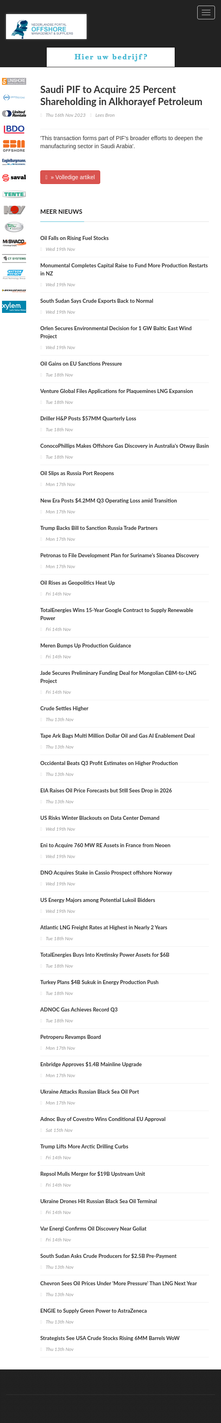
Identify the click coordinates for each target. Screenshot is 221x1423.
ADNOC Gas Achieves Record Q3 (79, 1009)
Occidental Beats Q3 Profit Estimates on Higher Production (109, 763)
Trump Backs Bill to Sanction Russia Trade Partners (98, 528)
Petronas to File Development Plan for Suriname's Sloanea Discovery (119, 555)
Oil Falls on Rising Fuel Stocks (74, 238)
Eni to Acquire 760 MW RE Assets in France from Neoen (105, 845)
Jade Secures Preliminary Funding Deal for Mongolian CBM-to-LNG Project (118, 677)
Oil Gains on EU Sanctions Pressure (81, 363)
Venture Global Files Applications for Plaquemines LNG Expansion (116, 391)
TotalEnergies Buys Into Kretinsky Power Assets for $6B (104, 954)
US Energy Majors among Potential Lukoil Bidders (97, 900)
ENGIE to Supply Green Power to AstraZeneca (93, 1310)
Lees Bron (105, 115)
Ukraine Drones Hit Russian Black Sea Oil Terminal (98, 1201)
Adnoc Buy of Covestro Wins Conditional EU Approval (102, 1119)
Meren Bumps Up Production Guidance (85, 645)
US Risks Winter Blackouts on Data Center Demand (99, 818)
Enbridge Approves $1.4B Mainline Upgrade (91, 1064)
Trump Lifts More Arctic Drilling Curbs (84, 1146)
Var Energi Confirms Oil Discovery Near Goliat (93, 1228)
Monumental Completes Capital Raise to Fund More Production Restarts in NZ (124, 269)
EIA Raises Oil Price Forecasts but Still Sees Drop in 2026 (106, 790)
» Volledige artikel (70, 177)
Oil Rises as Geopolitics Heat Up (77, 582)
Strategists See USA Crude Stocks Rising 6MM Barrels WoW (110, 1338)
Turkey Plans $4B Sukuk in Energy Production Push (99, 982)
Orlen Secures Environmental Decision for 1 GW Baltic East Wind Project (116, 332)
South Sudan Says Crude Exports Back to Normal (96, 301)
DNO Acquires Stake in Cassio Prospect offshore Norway (106, 872)
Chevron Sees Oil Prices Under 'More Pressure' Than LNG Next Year (118, 1283)
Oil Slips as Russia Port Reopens (77, 473)
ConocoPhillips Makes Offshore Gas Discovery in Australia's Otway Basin (124, 446)
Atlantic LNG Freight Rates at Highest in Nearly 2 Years (103, 927)
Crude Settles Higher (64, 708)
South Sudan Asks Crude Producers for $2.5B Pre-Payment (108, 1256)
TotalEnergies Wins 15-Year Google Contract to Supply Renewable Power (116, 614)
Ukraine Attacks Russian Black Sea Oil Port (89, 1091)
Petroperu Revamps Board (70, 1037)
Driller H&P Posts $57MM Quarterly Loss (88, 418)
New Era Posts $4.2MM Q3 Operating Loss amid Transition (108, 500)
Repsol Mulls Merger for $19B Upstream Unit (92, 1174)
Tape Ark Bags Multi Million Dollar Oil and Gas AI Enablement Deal (117, 735)
